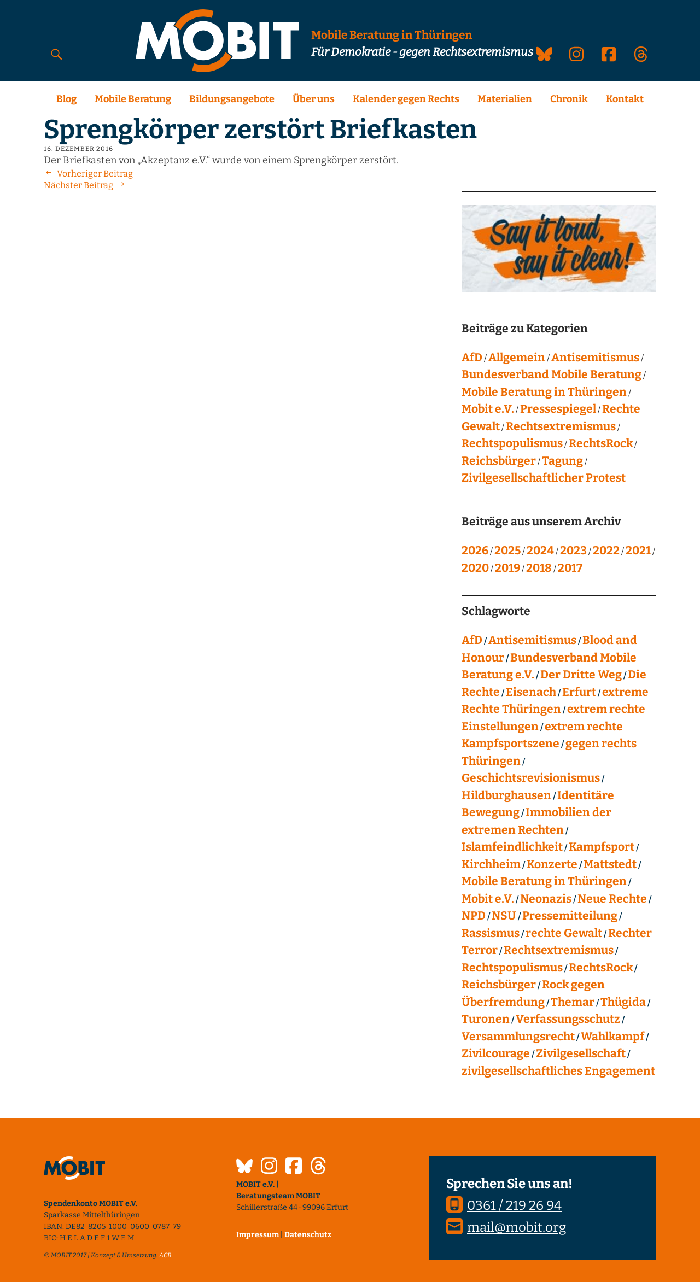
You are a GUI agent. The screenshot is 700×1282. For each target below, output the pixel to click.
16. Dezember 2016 (78, 149)
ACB (165, 1255)
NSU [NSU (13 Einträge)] (504, 916)
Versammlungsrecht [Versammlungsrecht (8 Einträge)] (518, 1036)
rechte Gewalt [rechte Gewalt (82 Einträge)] (564, 933)
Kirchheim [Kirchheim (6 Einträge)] (491, 864)
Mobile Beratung (133, 99)
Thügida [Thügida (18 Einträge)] (623, 1002)
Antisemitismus (595, 357)
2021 (638, 550)
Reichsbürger (499, 461)
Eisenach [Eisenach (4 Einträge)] (531, 692)
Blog (66, 99)
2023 (573, 550)
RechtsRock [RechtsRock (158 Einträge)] (601, 968)
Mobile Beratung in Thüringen (544, 392)
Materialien (504, 99)
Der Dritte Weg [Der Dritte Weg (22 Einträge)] (581, 675)
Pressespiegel (558, 409)
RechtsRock (601, 443)
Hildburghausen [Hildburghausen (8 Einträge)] (506, 795)
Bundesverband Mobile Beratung (551, 374)
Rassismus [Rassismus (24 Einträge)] (491, 933)
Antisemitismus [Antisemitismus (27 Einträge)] (532, 640)
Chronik (569, 99)
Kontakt (625, 99)
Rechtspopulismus (512, 443)
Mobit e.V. (488, 409)
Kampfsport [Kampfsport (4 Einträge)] (601, 847)
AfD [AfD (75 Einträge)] (472, 640)
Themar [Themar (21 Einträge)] (572, 1002)
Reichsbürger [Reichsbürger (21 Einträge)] (499, 984)
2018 (539, 568)
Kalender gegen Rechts (406, 99)
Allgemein (516, 357)
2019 (507, 568)
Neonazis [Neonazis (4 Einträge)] (545, 899)
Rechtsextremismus (561, 426)
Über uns (314, 99)
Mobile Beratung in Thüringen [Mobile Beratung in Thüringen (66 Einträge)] (544, 881)
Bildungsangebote (232, 99)
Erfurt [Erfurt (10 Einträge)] (579, 692)
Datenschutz (307, 1234)
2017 (570, 568)
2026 (475, 550)
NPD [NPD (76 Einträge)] (474, 916)
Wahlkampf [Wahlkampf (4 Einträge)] (612, 1036)
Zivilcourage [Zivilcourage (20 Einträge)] (496, 1053)
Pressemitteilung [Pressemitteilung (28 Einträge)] (569, 916)
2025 (507, 550)
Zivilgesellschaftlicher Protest (544, 478)
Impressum (257, 1234)
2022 (606, 550)
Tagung (562, 461)
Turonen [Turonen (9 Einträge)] (486, 1019)
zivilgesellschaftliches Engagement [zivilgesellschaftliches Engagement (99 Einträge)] (558, 1071)
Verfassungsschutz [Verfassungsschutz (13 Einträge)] (568, 1019)
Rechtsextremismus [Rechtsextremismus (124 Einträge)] (559, 950)
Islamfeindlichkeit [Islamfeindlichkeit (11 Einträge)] (512, 847)
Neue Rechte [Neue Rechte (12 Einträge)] (612, 899)
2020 (475, 568)
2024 (540, 550)
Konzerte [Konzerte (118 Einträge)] (552, 864)
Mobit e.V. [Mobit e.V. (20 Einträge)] (488, 899)
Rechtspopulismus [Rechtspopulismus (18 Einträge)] (512, 968)
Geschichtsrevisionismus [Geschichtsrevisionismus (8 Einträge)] (531, 778)
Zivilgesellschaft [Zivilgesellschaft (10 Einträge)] (581, 1053)
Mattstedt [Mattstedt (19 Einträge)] (610, 864)
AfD (472, 357)
